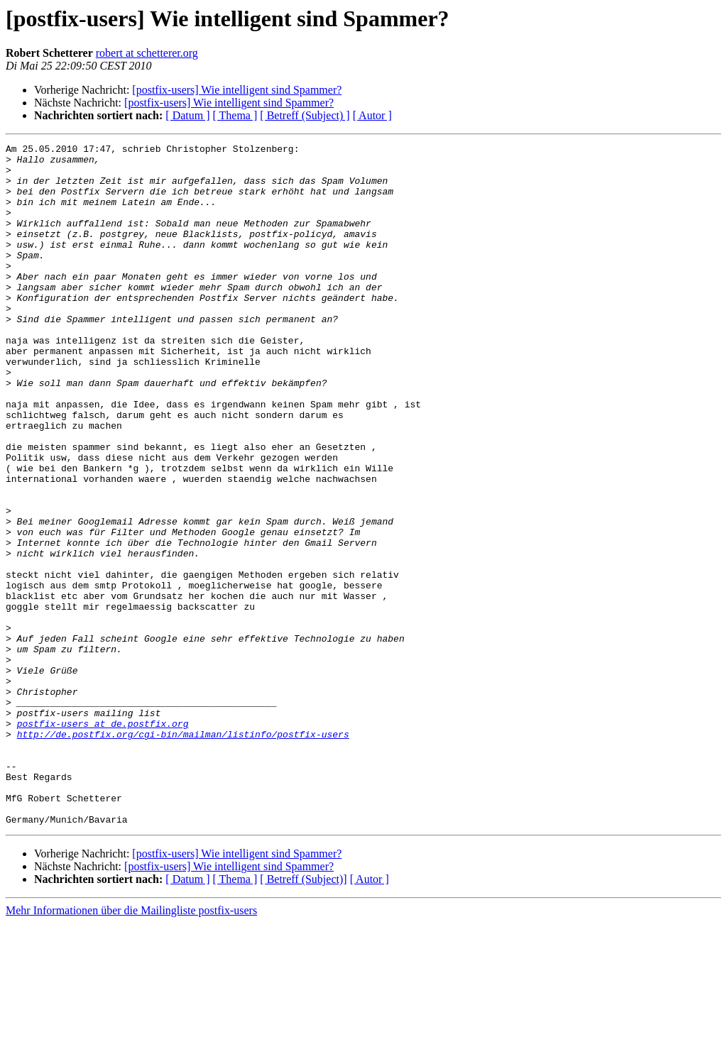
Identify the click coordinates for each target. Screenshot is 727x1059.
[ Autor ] (372, 115)
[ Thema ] (235, 115)
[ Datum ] (187, 115)
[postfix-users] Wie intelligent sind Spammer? (236, 90)
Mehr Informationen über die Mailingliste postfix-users (131, 1047)
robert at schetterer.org (147, 53)
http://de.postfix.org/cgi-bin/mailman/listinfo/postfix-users (183, 853)
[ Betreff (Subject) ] (304, 115)
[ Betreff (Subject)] (303, 1015)
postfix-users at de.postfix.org (103, 840)
